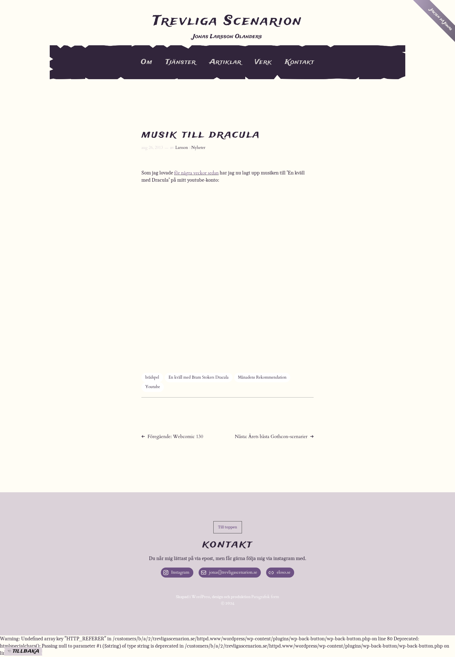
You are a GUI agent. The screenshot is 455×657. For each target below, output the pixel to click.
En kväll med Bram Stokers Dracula (199, 377)
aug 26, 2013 (152, 147)
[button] (227, 527)
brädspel (152, 377)
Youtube (152, 386)
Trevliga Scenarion (227, 21)
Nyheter (198, 147)
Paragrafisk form (265, 596)
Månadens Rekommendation (262, 377)
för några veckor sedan (196, 173)
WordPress (200, 596)
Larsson (181, 147)
